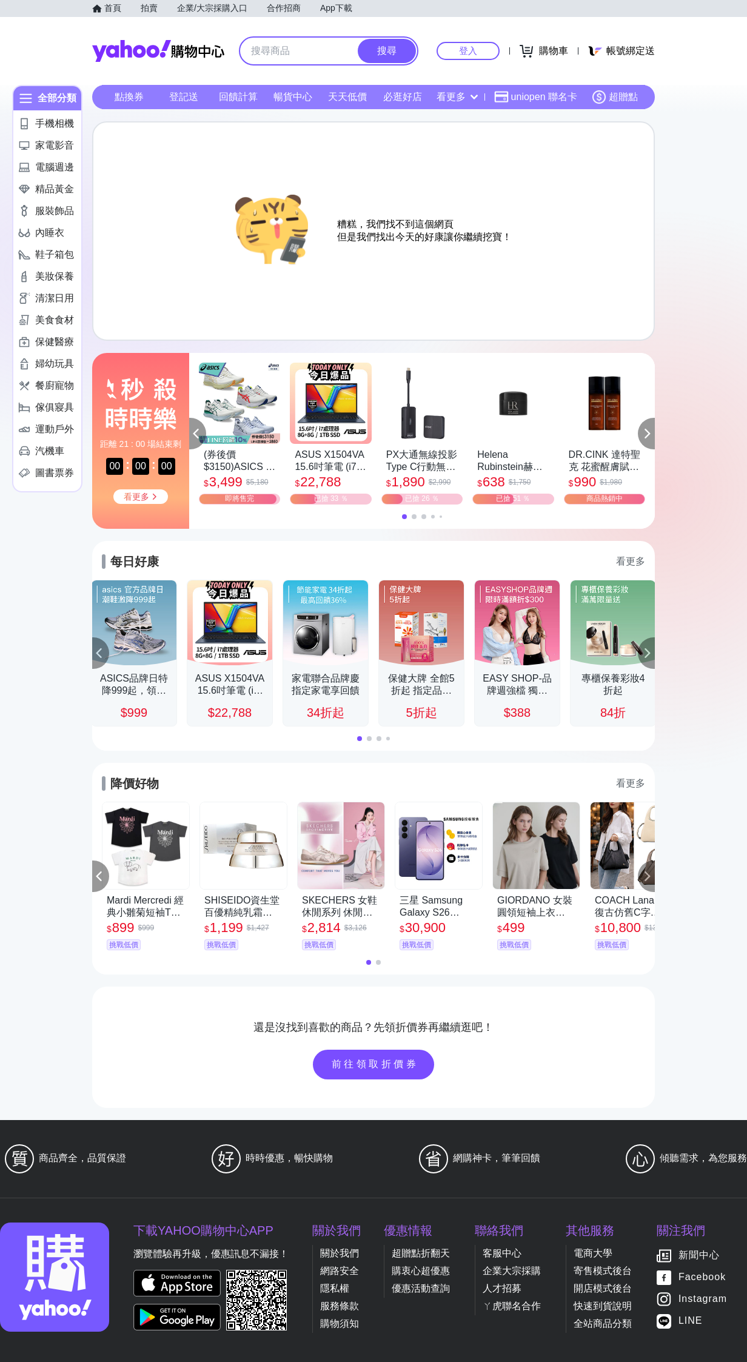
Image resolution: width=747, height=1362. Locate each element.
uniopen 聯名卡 (535, 97)
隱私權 (334, 1288)
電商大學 (593, 1253)
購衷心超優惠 (421, 1271)
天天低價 (347, 97)
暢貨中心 (292, 97)
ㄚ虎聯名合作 (512, 1306)
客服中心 (502, 1253)
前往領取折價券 (375, 1064)
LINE (690, 1321)
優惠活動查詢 (421, 1288)
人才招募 (502, 1288)
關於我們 (339, 1253)
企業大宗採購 (512, 1271)
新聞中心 (699, 1255)
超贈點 (615, 97)
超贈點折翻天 (421, 1253)
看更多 (457, 97)
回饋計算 (238, 97)
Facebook (702, 1277)
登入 (468, 50)
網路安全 (339, 1271)
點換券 (129, 97)
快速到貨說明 (603, 1306)
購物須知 (339, 1323)
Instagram (702, 1299)
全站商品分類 (603, 1323)
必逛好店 (402, 97)
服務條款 (339, 1306)
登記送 (183, 97)
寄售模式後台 (603, 1271)
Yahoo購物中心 (158, 50)
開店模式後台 (603, 1288)
